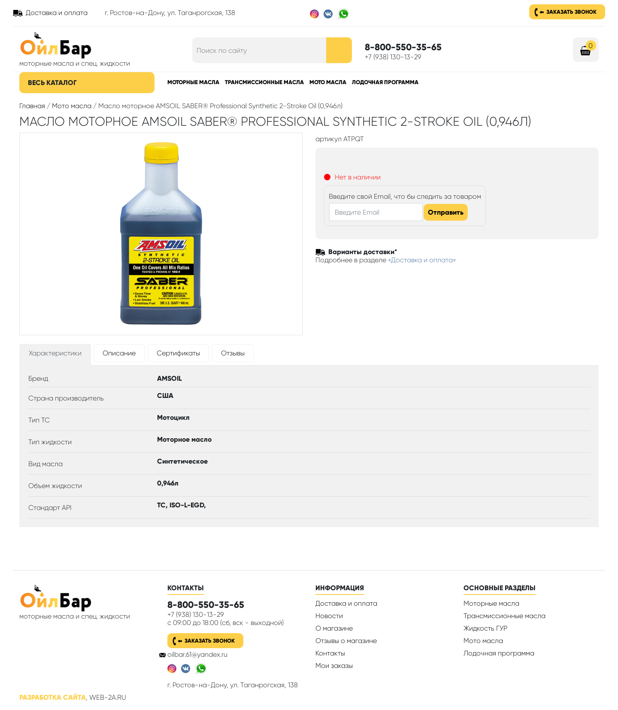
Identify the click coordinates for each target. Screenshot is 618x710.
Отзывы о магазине (346, 641)
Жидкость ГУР (485, 628)
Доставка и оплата (57, 13)
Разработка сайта (52, 697)
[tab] (55, 355)
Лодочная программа (385, 82)
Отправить (446, 212)
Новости (329, 616)
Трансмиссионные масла (264, 82)
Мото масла (327, 82)
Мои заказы (334, 665)
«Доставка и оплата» (422, 260)
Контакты (330, 653)
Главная (32, 106)
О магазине (334, 628)
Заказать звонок (571, 12)
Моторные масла (193, 82)
